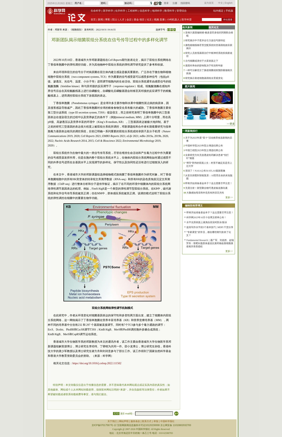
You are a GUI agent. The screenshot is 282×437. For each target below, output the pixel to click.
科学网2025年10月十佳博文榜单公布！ (206, 217)
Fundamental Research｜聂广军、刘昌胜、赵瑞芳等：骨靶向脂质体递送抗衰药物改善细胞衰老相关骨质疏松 (210, 243)
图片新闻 (190, 86)
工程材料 (132, 10)
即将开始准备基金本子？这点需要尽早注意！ (208, 183)
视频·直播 (159, 19)
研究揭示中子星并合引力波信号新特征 (205, 40)
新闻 (100, 19)
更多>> (229, 197)
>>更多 (231, 123)
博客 (107, 19)
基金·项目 (139, 19)
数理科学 (169, 10)
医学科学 (108, 10)
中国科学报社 (167, 421)
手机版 (229, 10)
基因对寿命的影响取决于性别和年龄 (204, 65)
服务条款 (135, 421)
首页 (93, 19)
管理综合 (181, 10)
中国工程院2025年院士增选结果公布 (204, 150)
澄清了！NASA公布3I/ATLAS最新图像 (205, 170)
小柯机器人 (173, 19)
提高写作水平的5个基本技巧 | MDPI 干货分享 (209, 227)
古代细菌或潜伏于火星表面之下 (201, 60)
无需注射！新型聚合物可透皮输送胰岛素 (206, 188)
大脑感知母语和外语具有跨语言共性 (205, 192)
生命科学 (96, 10)
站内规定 (218, 10)
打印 (116, 413)
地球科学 (157, 10)
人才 (121, 19)
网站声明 (123, 421)
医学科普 (187, 19)
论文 (149, 19)
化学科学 (120, 10)
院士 (114, 19)
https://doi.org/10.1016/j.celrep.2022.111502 (96, 363)
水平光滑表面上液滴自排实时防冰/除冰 (206, 222)
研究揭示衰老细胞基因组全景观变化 (204, 78)
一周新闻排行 (190, 131)
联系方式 (146, 421)
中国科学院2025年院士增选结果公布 (204, 145)
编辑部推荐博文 (194, 205)
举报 (156, 421)
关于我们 (112, 421)
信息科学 (145, 10)
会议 (129, 19)
